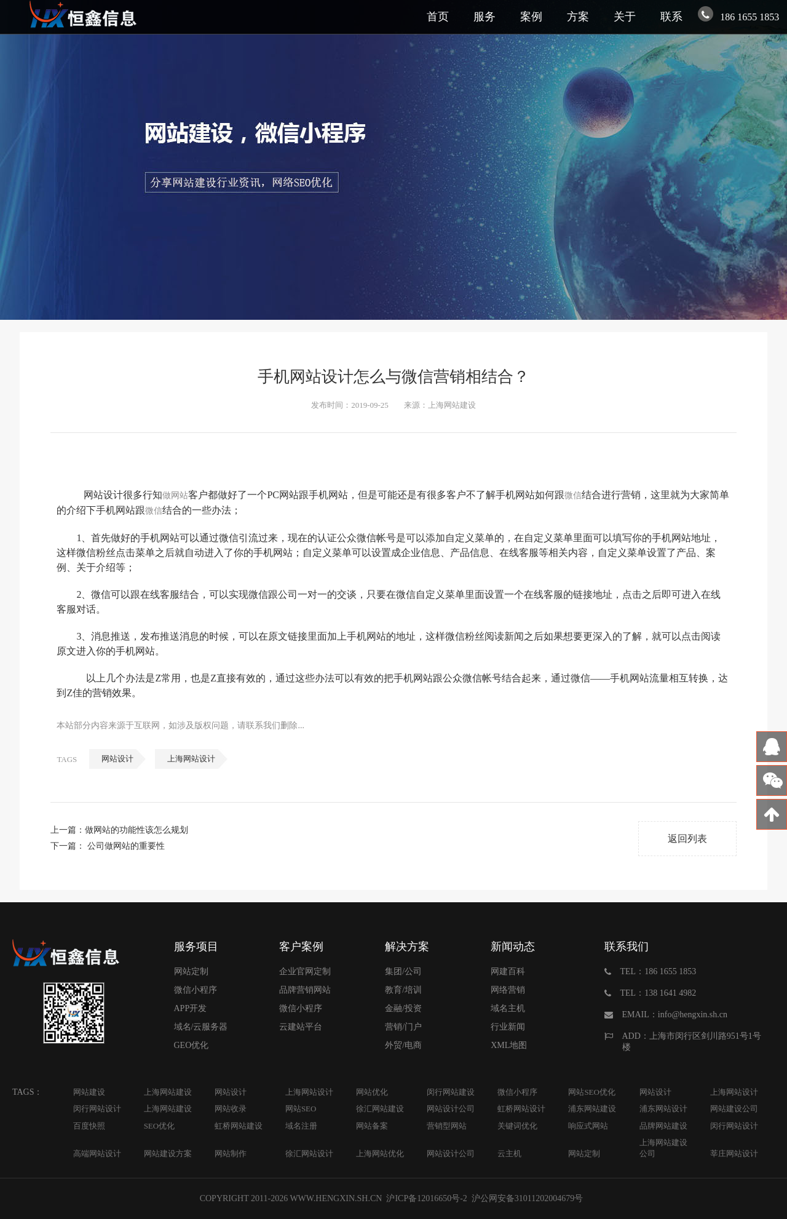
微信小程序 (195, 990)
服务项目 (196, 946)
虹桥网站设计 (521, 1108)
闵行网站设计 (97, 1108)
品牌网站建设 (663, 1125)
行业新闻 (508, 1026)
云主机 (509, 1153)
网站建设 (89, 1092)
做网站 (175, 495)
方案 (578, 16)
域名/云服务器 (201, 1026)
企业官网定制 (305, 971)
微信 (573, 495)
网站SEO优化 (591, 1092)
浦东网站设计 (663, 1108)
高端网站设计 (97, 1153)
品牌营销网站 (305, 990)
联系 (671, 16)
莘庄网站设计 (734, 1153)
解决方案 (407, 946)
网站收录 (231, 1108)
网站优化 (372, 1092)
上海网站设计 (191, 758)
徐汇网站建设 (380, 1108)
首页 (438, 16)
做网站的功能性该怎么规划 (136, 830)
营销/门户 (403, 1026)
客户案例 (301, 946)
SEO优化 (159, 1125)
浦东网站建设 (592, 1108)
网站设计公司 (451, 1108)
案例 (531, 16)
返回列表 (687, 838)
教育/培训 (403, 990)
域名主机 (508, 1008)
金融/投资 (403, 1008)
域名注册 (301, 1125)
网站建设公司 (734, 1108)
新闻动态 (513, 946)
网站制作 (231, 1153)
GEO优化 (191, 1045)
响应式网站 (588, 1125)
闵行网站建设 (451, 1092)
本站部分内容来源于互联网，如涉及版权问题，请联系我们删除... (180, 725)
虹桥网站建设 (239, 1125)
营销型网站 (447, 1125)
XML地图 (509, 1045)
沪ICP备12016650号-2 (425, 1198)
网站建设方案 (168, 1153)
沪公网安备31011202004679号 (527, 1198)
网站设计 (117, 758)
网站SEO (301, 1108)
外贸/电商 (403, 1045)
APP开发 (190, 1008)
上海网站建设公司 (663, 1148)
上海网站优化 (380, 1153)
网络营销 (508, 990)
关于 (625, 16)
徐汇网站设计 (309, 1153)
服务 (484, 16)
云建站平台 (300, 1026)
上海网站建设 (168, 1092)
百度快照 (89, 1125)
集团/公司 (403, 971)
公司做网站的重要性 (126, 846)
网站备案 (372, 1125)
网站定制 (191, 971)
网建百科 (508, 971)
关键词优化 (517, 1125)
